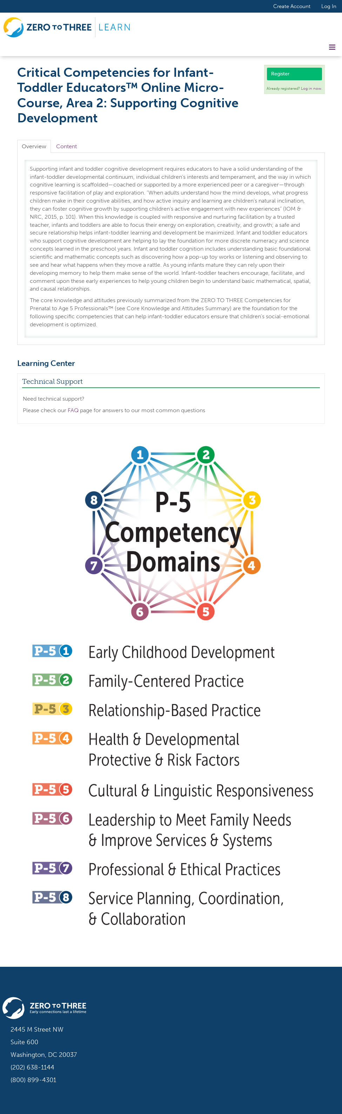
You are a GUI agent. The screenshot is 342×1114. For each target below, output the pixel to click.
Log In (328, 6)
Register (280, 74)
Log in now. (311, 88)
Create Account (291, 6)
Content (66, 146)
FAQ (73, 410)
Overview (34, 146)
